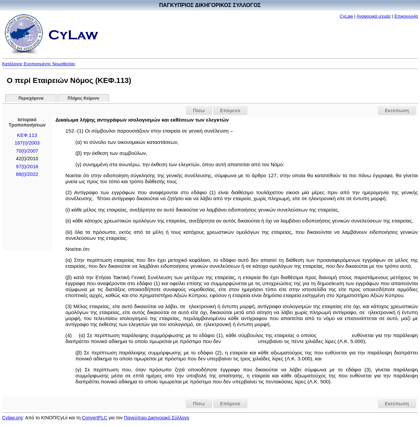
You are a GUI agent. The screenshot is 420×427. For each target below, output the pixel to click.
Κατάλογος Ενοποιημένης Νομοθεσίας (38, 63)
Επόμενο (230, 110)
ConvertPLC (94, 417)
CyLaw (346, 16)
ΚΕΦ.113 (27, 135)
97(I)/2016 (27, 166)
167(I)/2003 (27, 143)
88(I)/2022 (27, 174)
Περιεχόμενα (30, 98)
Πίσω (199, 110)
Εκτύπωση (397, 110)
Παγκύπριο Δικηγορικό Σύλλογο (156, 417)
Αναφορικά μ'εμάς (374, 16)
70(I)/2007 (27, 151)
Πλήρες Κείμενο (83, 98)
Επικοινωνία (406, 16)
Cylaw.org (12, 417)
